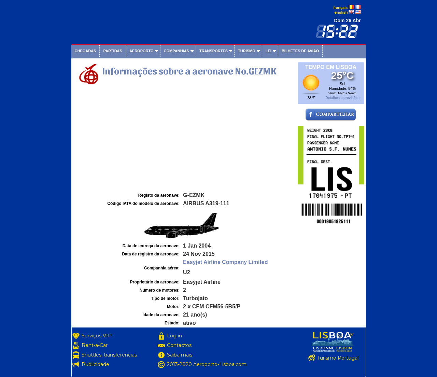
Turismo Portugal (337, 358)
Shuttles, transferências (109, 355)
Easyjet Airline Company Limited (225, 262)
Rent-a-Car (95, 345)
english (341, 12)
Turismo (246, 51)
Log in (174, 336)
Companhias (176, 51)
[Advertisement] (184, 139)
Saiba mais (179, 355)
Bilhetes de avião (300, 51)
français (340, 7)
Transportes (213, 51)
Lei (268, 51)
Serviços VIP (97, 336)
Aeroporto (141, 51)
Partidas (112, 51)
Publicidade (95, 364)
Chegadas (85, 51)
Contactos (179, 345)
